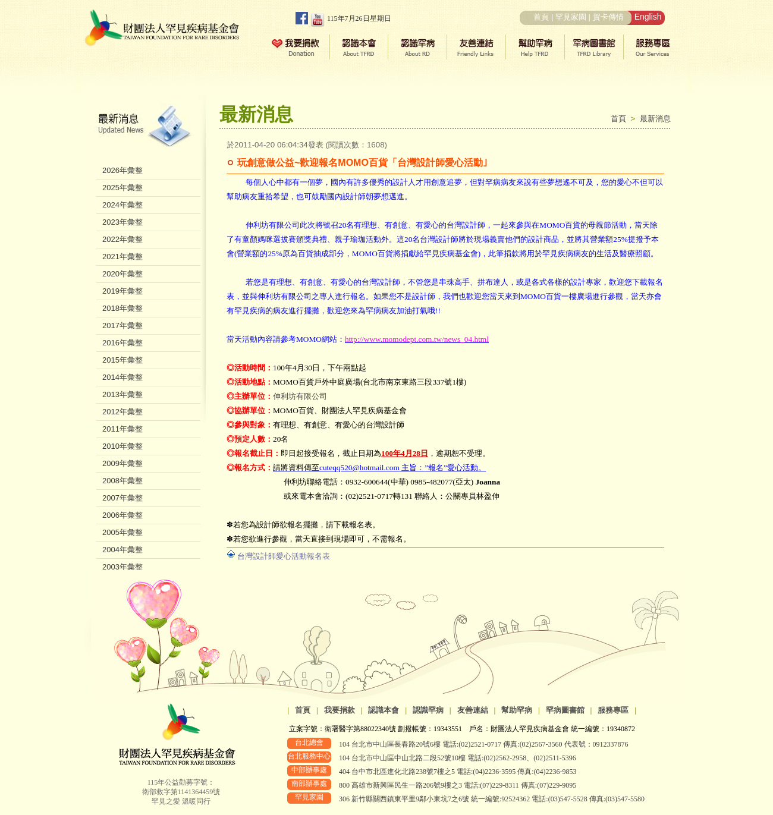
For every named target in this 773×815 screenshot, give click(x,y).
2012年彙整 (122, 411)
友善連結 (472, 710)
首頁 (541, 16)
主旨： (379, 467)
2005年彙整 (122, 532)
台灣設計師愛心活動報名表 (283, 556)
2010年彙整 (122, 446)
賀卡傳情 (608, 16)
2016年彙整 (122, 342)
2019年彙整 (122, 291)
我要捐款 (339, 710)
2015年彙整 (122, 359)
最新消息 (655, 118)
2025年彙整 (122, 187)
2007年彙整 (122, 497)
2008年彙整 (122, 480)
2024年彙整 (122, 204)
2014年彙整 (122, 377)
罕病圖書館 (565, 710)
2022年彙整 (122, 239)
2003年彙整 (122, 566)
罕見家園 (570, 16)
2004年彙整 (122, 549)
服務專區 (613, 710)
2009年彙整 (122, 463)
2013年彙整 (122, 394)
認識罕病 (428, 710)
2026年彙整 (122, 170)
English (648, 16)
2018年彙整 (122, 308)
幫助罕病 (516, 710)
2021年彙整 (122, 256)
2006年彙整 (122, 515)
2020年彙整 (122, 273)
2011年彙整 (122, 428)
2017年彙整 (122, 325)
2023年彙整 (122, 222)
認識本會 (383, 710)
